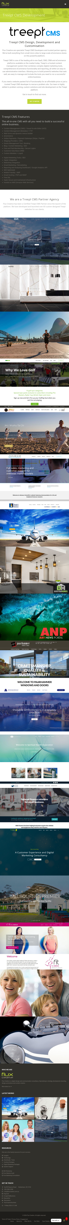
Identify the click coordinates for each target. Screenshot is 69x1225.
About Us (19, 1221)
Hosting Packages (8, 1162)
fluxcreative (6, 1200)
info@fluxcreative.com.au (10, 1191)
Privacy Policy (16, 1219)
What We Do (27, 1221)
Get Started (34, 101)
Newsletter (6, 1198)
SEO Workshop (7, 1171)
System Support (7, 1166)
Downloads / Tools (8, 1160)
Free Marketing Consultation (11, 1175)
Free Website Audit (8, 1173)
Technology (6, 1158)
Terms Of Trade (6, 1219)
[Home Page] (7, 1076)
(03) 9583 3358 (8, 1189)
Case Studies (46, 1221)
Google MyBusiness (8, 1196)
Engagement (24, 1219)
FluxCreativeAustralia (9, 1202)
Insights (5, 1155)
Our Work (37, 1221)
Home (12, 1221)
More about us (7, 1086)
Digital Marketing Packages (11, 1164)
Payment (5, 1193)
